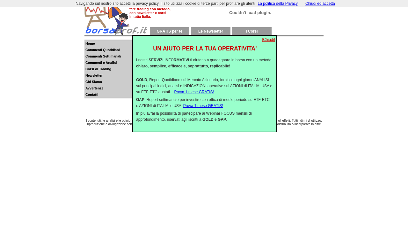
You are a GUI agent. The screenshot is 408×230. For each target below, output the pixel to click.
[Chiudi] (268, 34)
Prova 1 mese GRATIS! (194, 87)
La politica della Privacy (278, 3)
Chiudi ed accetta (320, 3)
